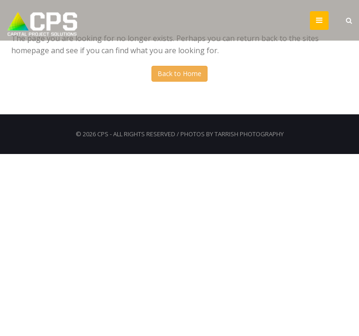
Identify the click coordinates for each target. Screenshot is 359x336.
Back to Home (179, 73)
